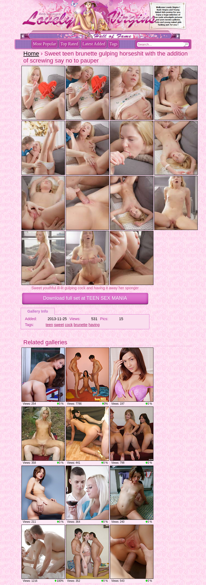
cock (69, 325)
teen (49, 325)
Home (31, 53)
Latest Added (93, 44)
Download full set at (85, 298)
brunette (80, 325)
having (94, 325)
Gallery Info (37, 311)
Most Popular (44, 44)
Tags (113, 44)
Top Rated (69, 44)
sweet (59, 325)
